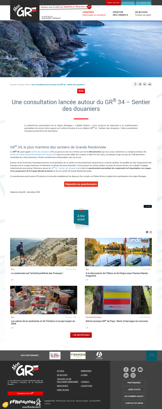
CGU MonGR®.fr (94, 401)
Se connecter (143, 3)
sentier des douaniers (40, 152)
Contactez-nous (134, 403)
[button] (5, 405)
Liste (151, 232)
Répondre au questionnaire (81, 184)
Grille (147, 232)
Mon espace (62, 386)
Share (12, 280)
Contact (47, 404)
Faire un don (113, 3)
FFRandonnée (61, 401)
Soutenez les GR (25, 393)
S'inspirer (20, 85)
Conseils (85, 382)
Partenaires (134, 383)
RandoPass (86, 371)
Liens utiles (134, 389)
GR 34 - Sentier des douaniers (64, 168)
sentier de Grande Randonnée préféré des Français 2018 (33, 154)
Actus (28, 85)
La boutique (128, 3)
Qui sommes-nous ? (134, 396)
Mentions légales (82, 401)
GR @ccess (62, 375)
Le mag (84, 375)
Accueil (13, 85)
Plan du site (71, 401)
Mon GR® (24, 11)
